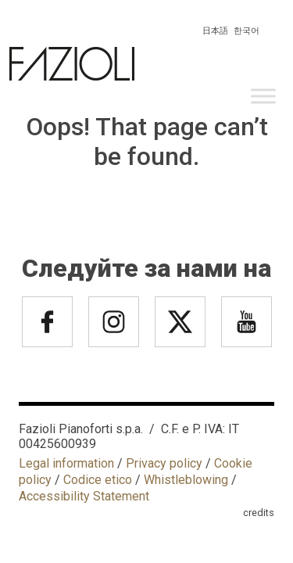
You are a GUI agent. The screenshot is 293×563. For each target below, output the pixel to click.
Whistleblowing (186, 479)
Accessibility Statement (84, 496)
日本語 (215, 31)
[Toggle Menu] (263, 95)
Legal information (66, 463)
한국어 (246, 31)
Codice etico (97, 479)
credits (258, 512)
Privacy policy (164, 463)
